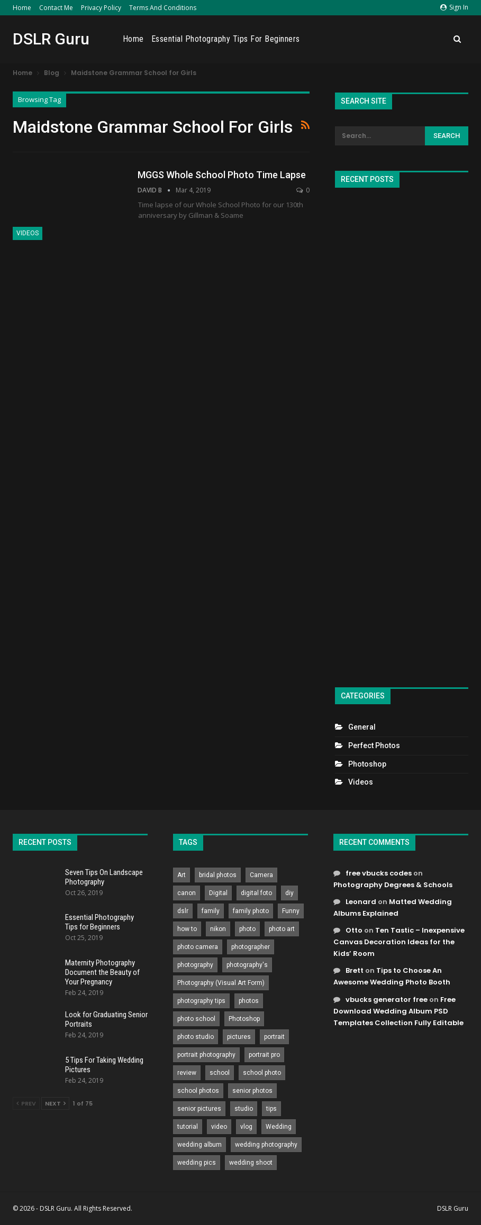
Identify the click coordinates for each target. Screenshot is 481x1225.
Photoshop (367, 764)
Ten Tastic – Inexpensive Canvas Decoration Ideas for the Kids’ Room (399, 942)
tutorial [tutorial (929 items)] (187, 1126)
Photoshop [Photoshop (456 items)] (244, 1019)
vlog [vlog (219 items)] (246, 1126)
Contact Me (56, 7)
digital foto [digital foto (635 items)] (256, 893)
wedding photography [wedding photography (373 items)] (266, 1144)
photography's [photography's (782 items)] (247, 965)
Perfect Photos (374, 745)
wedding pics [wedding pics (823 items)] (196, 1162)
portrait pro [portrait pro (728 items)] (264, 1054)
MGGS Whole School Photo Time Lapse (222, 174)
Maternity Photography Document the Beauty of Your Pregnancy (102, 972)
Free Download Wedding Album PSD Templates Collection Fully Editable (398, 1011)
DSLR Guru (51, 39)
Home (22, 7)
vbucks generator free (387, 999)
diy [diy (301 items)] (289, 893)
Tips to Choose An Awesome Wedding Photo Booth (391, 976)
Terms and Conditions (162, 7)
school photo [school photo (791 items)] (262, 1072)
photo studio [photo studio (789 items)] (195, 1036)
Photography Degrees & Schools (392, 885)
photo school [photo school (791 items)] (196, 1019)
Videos (27, 233)
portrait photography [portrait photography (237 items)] (206, 1054)
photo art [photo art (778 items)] (282, 929)
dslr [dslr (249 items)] (182, 911)
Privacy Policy (101, 7)
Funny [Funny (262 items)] (291, 911)
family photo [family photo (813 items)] (251, 911)
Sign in (454, 7)
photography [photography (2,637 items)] (195, 965)
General (362, 727)
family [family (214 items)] (211, 911)
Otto (354, 930)
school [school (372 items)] (220, 1072)
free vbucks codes (379, 873)
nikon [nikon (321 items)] (218, 929)
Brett (355, 970)
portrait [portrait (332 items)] (274, 1036)
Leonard (361, 902)
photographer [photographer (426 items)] (250, 947)
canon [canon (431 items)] (186, 893)
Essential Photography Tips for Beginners (343, 39)
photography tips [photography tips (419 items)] (201, 1001)
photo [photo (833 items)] (247, 929)
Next (55, 1103)
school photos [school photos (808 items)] (198, 1090)
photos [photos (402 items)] (249, 1001)
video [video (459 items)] (219, 1126)
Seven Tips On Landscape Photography (104, 877)
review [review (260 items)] (186, 1072)
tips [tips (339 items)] (271, 1108)
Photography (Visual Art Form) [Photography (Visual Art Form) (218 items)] (221, 983)
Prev (26, 1103)
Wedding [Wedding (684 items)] (279, 1126)
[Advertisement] (401, 433)
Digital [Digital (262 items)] (218, 893)
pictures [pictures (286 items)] (239, 1036)
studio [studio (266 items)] (243, 1108)
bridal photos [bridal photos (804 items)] (218, 875)
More (434, 39)
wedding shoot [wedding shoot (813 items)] (251, 1162)
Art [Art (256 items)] (181, 875)
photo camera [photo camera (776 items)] (197, 947)
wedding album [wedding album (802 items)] (199, 1144)
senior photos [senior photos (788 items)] (252, 1090)
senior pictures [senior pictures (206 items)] (199, 1108)
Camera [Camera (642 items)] (261, 875)
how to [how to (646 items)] (187, 929)
